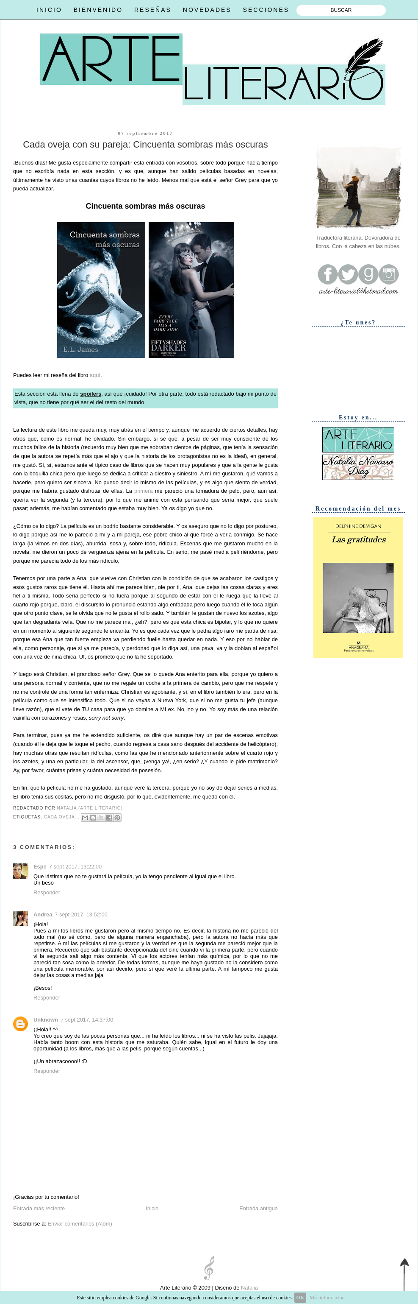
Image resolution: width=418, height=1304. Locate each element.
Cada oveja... (62, 817)
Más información (327, 1298)
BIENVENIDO (98, 9)
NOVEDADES (207, 9)
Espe (40, 866)
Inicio (152, 1208)
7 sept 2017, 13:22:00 (75, 866)
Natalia (248, 1287)
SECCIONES (266, 9)
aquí (95, 375)
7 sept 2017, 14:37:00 (87, 1019)
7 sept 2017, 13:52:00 (81, 914)
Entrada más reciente (39, 1208)
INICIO (49, 9)
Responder (46, 892)
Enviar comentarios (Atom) (79, 1223)
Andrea (42, 914)
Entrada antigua (258, 1208)
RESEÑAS (153, 9)
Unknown (45, 1019)
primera (143, 491)
